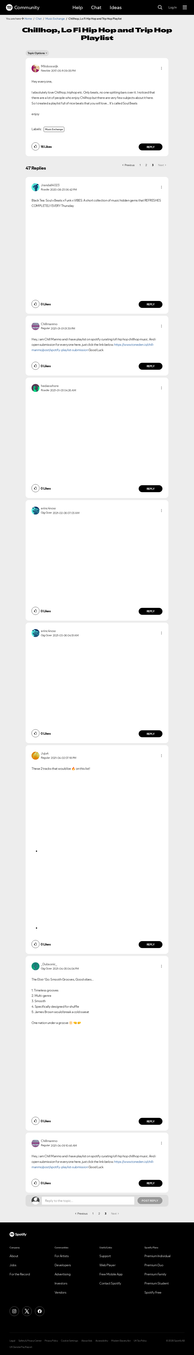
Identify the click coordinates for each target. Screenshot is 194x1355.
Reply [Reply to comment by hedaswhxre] (151, 489)
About (14, 1256)
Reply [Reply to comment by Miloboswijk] (151, 147)
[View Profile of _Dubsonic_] (49, 964)
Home (28, 19)
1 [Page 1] (140, 165)
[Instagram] (14, 1311)
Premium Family (155, 1274)
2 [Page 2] (146, 165)
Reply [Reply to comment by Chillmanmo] (151, 366)
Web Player (107, 1265)
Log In (172, 7)
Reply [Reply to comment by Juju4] (151, 944)
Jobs (13, 1265)
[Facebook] (39, 1311)
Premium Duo (153, 1265)
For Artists (62, 1256)
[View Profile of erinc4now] (48, 508)
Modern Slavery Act (121, 1340)
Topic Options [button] (36, 53)
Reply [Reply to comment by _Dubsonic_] (151, 1121)
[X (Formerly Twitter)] (27, 1311)
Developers (63, 1265)
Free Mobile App (111, 1274)
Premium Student (156, 1283)
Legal (12, 1340)
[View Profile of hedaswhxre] (50, 386)
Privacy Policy (51, 1340)
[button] (161, 68)
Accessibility (101, 1340)
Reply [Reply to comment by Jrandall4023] (151, 304)
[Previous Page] (128, 165)
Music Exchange (55, 19)
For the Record (20, 1274)
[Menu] (185, 7)
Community (22, 7)
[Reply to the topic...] (88, 1201)
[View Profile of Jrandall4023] (50, 185)
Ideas (116, 7)
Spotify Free (152, 1292)
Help (77, 7)
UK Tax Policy (140, 1340)
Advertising (63, 1274)
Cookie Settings (69, 1340)
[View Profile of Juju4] (45, 753)
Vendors (60, 1292)
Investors (61, 1283)
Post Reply (150, 1201)
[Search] (160, 7)
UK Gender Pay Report (21, 1347)
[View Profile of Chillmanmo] (49, 324)
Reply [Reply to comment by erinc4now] (151, 611)
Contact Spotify (110, 1283)
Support (105, 1256)
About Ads (86, 1340)
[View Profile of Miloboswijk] (49, 66)
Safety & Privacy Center (30, 1340)
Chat (96, 7)
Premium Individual (157, 1256)
